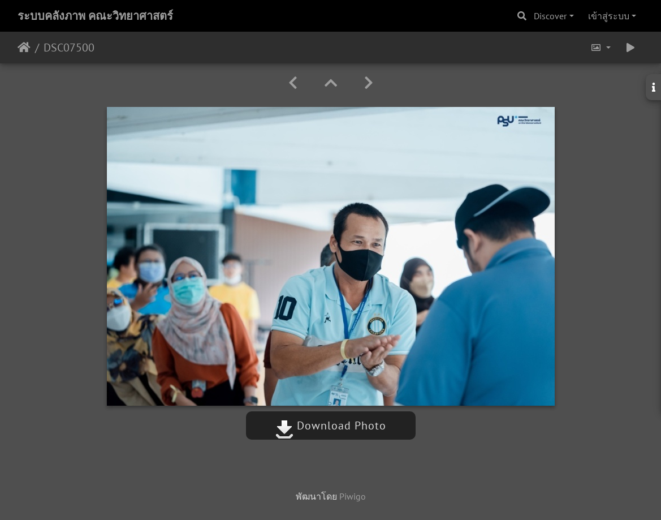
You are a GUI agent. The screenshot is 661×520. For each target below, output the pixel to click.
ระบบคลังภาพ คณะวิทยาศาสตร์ (95, 15)
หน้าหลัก (24, 47)
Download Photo (330, 425)
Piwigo (352, 496)
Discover (550, 16)
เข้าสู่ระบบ (608, 16)
